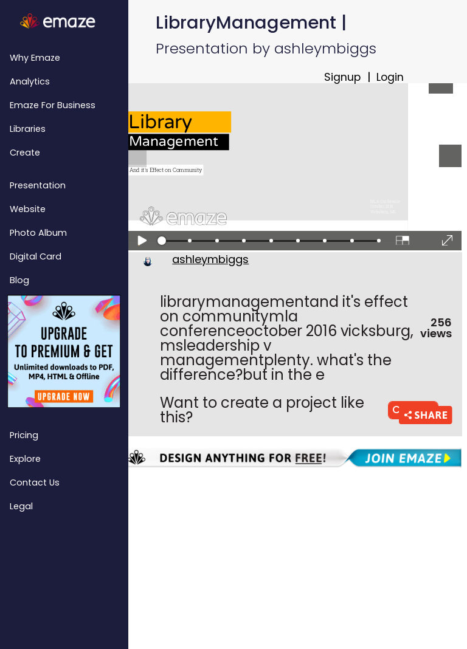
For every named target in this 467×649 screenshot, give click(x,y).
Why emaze (35, 58)
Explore (25, 459)
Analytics (30, 81)
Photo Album (38, 233)
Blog (19, 280)
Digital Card (35, 256)
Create (25, 152)
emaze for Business (52, 105)
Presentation (38, 185)
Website (28, 209)
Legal (21, 506)
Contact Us (35, 482)
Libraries (28, 129)
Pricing (24, 435)
